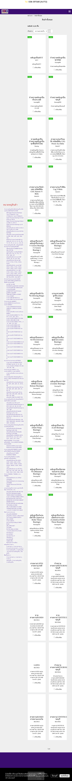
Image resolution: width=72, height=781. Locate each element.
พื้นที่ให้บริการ (7, 555)
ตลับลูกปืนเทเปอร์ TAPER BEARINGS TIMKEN (12, 454)
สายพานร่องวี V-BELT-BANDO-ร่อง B (14, 354)
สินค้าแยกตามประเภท (9, 512)
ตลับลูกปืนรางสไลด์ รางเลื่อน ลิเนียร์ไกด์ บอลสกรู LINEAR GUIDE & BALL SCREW (15, 517)
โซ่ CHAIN (8, 527)
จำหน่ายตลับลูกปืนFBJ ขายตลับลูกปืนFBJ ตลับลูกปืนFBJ (12, 457)
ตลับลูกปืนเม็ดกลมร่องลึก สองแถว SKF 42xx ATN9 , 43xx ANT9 (14, 276)
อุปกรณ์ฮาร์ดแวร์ (10, 536)
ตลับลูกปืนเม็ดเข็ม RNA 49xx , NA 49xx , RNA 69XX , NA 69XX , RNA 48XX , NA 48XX (15, 421)
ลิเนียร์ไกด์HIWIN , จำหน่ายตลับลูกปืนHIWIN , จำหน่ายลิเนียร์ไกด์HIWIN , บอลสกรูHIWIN (14, 442)
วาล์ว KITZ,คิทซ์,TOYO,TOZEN (13, 531)
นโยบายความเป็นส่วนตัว (41, 776)
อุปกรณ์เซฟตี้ (9, 539)
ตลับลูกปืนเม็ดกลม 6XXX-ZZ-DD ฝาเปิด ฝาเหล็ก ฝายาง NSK (15, 228)
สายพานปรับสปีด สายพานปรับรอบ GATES (14, 374)
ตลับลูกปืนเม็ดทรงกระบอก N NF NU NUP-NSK (14, 232)
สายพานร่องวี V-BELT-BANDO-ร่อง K (15, 342)
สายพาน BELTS (10, 520)
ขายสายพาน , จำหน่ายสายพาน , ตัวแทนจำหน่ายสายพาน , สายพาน (14, 547)
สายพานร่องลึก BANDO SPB (13, 326)
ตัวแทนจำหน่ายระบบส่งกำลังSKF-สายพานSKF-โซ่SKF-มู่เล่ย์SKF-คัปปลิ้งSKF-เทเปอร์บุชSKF (12, 280)
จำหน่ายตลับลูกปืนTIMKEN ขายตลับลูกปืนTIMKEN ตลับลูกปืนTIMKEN (13, 450)
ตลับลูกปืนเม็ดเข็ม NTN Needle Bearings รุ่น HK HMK (14, 432)
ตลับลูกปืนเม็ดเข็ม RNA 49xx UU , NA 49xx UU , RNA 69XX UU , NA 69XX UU (14, 416)
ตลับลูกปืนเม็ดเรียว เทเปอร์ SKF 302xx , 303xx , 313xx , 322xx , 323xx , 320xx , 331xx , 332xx (14, 267)
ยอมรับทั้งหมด (65, 776)
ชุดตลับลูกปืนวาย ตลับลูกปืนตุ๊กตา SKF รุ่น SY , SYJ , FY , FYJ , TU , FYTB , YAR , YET (14, 253)
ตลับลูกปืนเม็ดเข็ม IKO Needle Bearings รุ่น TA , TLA (13, 412)
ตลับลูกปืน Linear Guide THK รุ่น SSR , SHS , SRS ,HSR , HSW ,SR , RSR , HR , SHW (14, 394)
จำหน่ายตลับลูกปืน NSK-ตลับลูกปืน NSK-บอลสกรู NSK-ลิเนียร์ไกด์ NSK (13, 210)
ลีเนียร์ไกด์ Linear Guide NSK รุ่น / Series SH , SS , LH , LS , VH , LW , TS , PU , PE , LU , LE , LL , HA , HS (14, 241)
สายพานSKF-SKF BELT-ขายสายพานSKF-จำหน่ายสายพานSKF (14, 298)
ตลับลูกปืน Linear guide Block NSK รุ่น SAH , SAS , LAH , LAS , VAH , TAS (15, 236)
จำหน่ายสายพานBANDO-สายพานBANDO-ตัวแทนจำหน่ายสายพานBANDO (12, 303)
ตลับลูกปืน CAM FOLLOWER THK (14, 397)
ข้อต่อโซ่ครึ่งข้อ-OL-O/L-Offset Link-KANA (13, 478)
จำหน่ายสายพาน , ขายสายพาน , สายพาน (14, 557)
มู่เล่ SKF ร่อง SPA (10, 284)
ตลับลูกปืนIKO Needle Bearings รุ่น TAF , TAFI (15, 408)
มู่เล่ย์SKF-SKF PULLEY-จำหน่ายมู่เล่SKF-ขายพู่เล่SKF (13, 291)
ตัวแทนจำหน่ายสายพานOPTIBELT (12, 360)
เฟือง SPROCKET (10, 525)
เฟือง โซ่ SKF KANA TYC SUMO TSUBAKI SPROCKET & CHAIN (14, 507)
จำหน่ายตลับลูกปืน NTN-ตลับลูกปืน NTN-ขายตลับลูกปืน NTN (14, 425)
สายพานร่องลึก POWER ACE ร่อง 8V (14, 329)
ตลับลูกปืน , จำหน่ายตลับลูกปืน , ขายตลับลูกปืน (14, 561)
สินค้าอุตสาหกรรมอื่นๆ (11, 542)
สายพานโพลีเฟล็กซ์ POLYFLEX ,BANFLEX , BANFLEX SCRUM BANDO (13, 308)
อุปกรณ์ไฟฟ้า (9, 534)
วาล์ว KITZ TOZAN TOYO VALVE (14, 510)
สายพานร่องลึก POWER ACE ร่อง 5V (14, 332)
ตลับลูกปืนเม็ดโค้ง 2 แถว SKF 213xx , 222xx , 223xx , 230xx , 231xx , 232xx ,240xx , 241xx (14, 272)
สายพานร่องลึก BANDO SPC (13, 325)
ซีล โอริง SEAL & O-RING (12, 529)
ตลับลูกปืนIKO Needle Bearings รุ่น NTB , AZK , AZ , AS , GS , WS (15, 405)
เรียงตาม (31, 31)
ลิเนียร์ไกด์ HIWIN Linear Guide (14, 446)
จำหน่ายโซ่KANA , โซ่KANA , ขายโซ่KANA (12, 474)
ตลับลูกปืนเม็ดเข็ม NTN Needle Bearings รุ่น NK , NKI (14, 429)
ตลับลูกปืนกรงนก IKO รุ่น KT (13, 402)
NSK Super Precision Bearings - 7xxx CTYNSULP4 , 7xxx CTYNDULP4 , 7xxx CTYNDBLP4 (14, 214)
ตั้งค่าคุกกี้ (54, 776)
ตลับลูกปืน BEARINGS (11, 514)
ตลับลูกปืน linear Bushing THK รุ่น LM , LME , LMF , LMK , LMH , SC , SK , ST (14, 389)
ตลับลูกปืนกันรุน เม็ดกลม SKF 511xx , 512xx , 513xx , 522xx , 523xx (14, 262)
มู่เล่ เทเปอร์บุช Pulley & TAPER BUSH (14, 523)
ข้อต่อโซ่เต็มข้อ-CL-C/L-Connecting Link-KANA (15, 481)
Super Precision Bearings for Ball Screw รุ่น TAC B (14, 218)
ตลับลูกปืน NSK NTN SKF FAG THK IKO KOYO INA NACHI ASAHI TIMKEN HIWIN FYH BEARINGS (14, 493)
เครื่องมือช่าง (9, 537)
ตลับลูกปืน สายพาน (9, 544)
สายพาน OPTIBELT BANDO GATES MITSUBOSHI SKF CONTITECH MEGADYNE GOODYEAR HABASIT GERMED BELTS (15, 499)
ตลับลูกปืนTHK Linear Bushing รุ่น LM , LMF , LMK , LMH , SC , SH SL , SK (15, 384)
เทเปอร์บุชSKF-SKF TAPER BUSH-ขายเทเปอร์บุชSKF (14, 288)
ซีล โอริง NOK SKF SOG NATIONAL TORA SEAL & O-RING (14, 504)
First (45, 749)
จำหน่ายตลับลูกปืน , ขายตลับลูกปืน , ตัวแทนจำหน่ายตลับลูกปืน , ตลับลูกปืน (14, 551)
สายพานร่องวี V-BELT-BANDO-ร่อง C (14, 351)
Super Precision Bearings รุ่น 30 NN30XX (14, 225)
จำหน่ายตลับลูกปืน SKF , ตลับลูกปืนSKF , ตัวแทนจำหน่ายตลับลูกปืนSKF (14, 245)
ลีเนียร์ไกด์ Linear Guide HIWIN (14, 447)
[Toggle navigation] (70, 12)
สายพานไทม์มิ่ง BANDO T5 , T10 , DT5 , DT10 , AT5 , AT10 (14, 315)
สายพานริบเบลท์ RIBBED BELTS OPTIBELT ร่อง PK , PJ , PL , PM (14, 363)
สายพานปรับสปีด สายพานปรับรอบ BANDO (14, 312)
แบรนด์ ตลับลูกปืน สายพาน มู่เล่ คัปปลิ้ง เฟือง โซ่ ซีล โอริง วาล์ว (13, 488)
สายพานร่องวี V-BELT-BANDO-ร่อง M (14, 344)
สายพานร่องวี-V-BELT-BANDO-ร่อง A (14, 357)
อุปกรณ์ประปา (9, 532)
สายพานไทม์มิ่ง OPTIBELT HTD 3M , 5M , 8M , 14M (14, 366)
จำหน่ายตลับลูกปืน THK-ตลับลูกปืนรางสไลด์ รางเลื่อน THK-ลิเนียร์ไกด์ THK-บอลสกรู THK (14, 378)
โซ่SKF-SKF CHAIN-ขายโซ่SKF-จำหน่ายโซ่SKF (13, 295)
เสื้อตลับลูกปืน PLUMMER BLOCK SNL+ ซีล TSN (14, 249)
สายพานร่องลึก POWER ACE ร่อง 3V (14, 336)
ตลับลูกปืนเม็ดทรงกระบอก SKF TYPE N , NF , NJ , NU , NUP (13, 257)
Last (49, 749)
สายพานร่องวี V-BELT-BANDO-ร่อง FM (14, 339)
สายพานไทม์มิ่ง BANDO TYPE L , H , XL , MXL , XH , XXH (14, 322)
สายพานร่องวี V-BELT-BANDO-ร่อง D (14, 347)
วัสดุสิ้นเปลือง (9, 541)
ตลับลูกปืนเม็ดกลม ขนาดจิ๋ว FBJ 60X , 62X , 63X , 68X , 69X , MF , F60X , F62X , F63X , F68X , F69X (14, 470)
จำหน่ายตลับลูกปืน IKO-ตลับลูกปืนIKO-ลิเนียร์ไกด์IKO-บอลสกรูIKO (13, 400)
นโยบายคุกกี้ (11, 778)
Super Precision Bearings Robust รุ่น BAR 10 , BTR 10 (14, 222)
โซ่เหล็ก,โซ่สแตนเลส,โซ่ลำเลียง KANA (14, 485)
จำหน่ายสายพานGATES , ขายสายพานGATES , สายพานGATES (12, 370)
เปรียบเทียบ (37, 67)
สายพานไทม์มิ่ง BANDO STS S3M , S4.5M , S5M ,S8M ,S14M (14, 319)
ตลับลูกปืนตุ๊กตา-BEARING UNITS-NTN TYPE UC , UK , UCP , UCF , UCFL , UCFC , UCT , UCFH (14, 437)
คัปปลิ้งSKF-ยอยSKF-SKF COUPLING (15, 286)
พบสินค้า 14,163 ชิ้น (33, 26)
